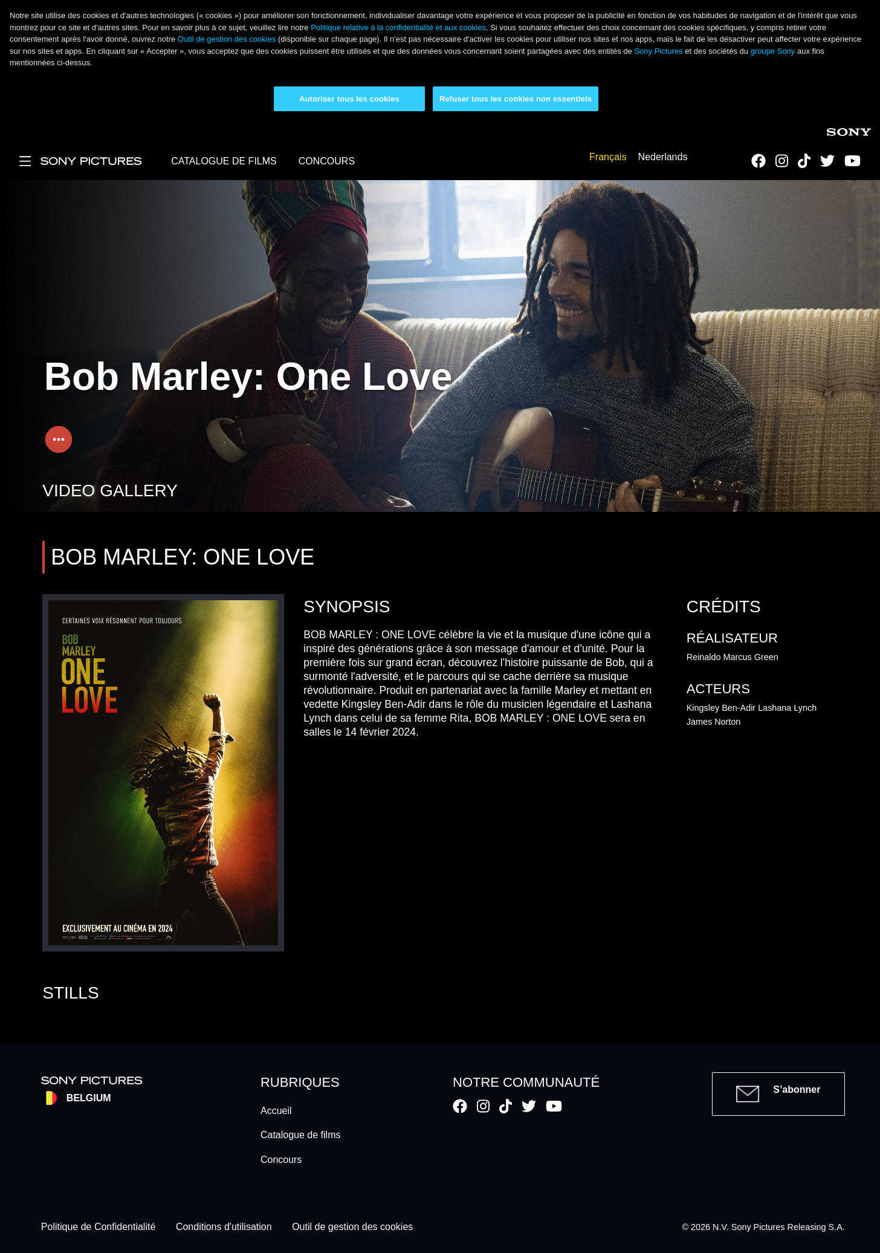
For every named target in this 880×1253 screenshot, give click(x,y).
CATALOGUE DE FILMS (224, 161)
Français (607, 157)
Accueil (276, 1111)
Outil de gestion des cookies (227, 39)
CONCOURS (327, 161)
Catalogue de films (300, 1135)
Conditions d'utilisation (224, 1227)
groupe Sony (773, 51)
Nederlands (663, 157)
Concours (281, 1159)
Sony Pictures (658, 51)
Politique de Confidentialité (98, 1227)
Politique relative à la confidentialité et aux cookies (398, 27)
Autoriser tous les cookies (349, 98)
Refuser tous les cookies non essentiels (515, 98)
